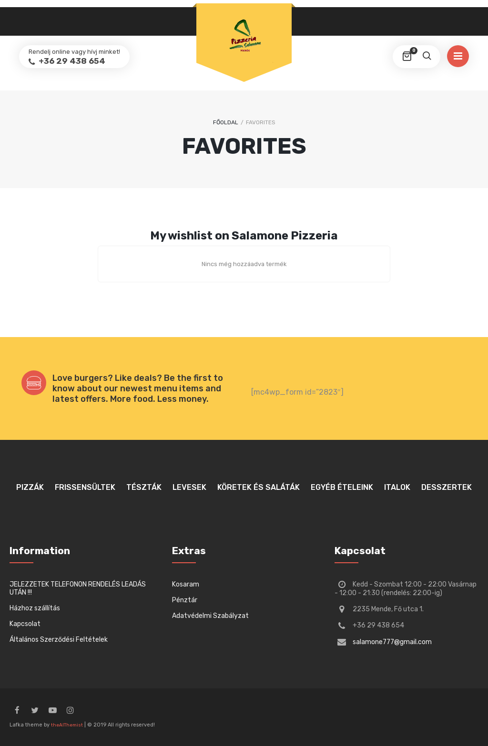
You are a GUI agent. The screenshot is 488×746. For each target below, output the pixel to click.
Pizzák (30, 487)
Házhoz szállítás (35, 608)
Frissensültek (85, 487)
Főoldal (225, 122)
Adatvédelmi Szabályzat (210, 616)
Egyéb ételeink (342, 487)
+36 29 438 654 (71, 61)
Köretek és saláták (258, 487)
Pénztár (184, 600)
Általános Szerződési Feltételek (59, 640)
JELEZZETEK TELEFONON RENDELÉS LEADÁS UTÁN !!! (78, 588)
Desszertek (446, 487)
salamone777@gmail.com (392, 642)
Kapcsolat (25, 624)
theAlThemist (67, 725)
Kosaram (185, 584)
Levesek (189, 487)
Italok (397, 487)
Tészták (144, 487)
